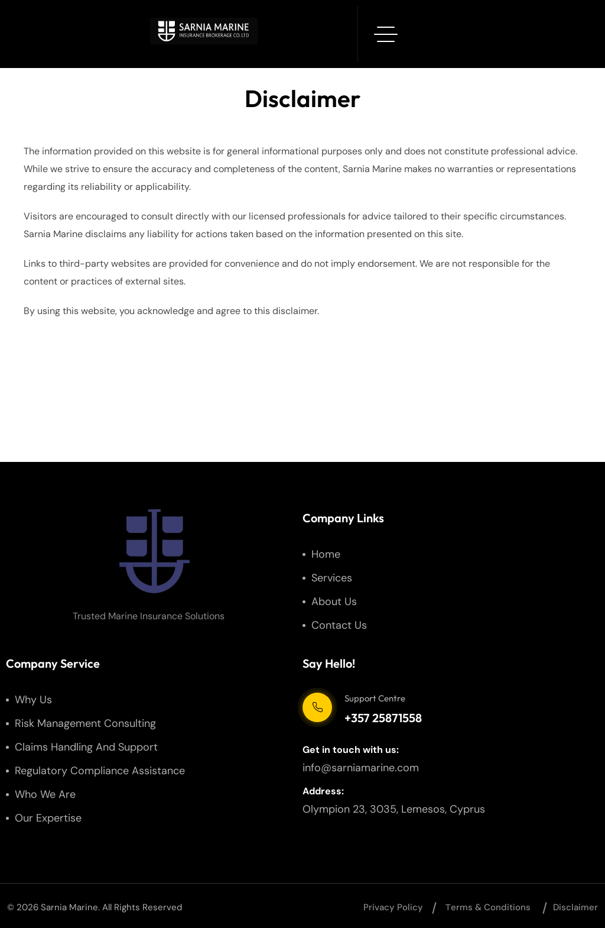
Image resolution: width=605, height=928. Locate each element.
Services (331, 578)
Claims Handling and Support (86, 747)
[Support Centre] (317, 707)
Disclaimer (575, 907)
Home (325, 554)
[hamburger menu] (385, 34)
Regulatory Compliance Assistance (100, 771)
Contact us (339, 625)
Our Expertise (48, 818)
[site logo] (154, 551)
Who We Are (45, 794)
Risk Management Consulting (85, 723)
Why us (33, 700)
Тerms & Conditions (488, 907)
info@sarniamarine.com (360, 768)
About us (334, 601)
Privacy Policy (393, 907)
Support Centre (374, 698)
